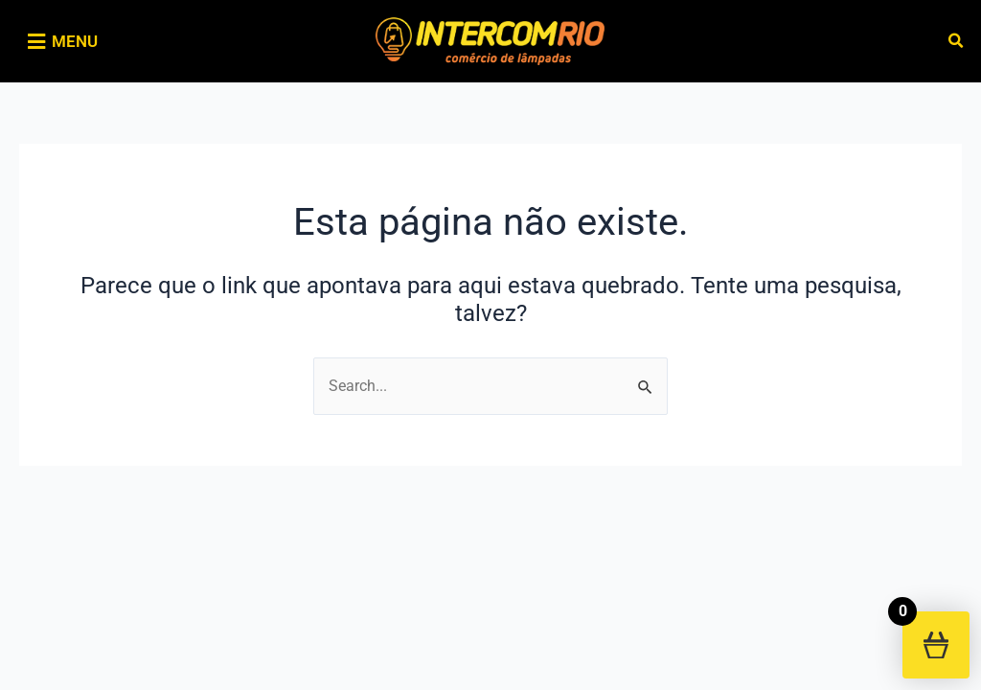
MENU (75, 41)
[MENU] (36, 42)
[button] (956, 42)
